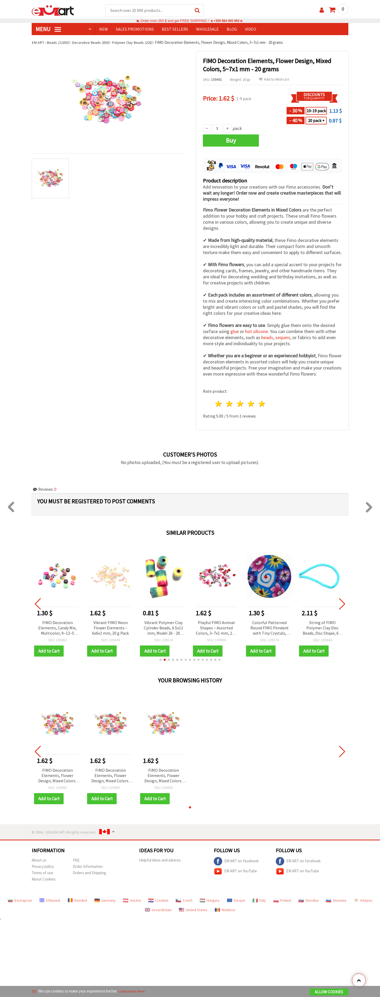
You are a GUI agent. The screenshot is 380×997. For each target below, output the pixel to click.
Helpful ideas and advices (160, 860)
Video (250, 29)
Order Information (88, 866)
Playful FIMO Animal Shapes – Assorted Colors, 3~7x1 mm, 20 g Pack (216, 628)
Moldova (225, 910)
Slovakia (308, 900)
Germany (105, 900)
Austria (132, 900)
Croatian (158, 900)
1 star (218, 404)
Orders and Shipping (89, 873)
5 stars (261, 404)
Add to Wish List (274, 80)
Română (77, 900)
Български (20, 900)
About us (39, 860)
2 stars (229, 404)
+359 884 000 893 (226, 21)
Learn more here (132, 991)
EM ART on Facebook (236, 861)
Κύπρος (363, 900)
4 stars (251, 404)
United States (193, 910)
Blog (232, 29)
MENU (48, 29)
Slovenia (336, 900)
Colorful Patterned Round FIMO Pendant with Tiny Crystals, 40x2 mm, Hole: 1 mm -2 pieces (269, 628)
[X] (34, 991)
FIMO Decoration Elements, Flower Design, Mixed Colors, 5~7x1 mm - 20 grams (57, 776)
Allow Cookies (329, 992)
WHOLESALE (207, 29)
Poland (282, 900)
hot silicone (256, 332)
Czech (184, 900)
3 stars (240, 404)
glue (234, 332)
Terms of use (42, 873)
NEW (103, 29)
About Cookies (44, 879)
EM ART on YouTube (235, 871)
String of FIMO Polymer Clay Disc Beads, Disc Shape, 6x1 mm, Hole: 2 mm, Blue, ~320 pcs (322, 628)
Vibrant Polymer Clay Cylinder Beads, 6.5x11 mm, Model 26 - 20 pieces (163, 628)
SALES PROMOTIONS (135, 29)
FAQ (76, 860)
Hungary (210, 900)
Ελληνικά (49, 900)
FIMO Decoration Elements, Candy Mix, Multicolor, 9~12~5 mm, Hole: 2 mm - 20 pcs (57, 628)
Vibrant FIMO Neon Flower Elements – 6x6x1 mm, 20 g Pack (110, 628)
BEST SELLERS (175, 29)
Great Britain (158, 910)
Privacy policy (43, 866)
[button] (160, 660)
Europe (236, 900)
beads (267, 338)
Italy (259, 900)
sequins (282, 338)
